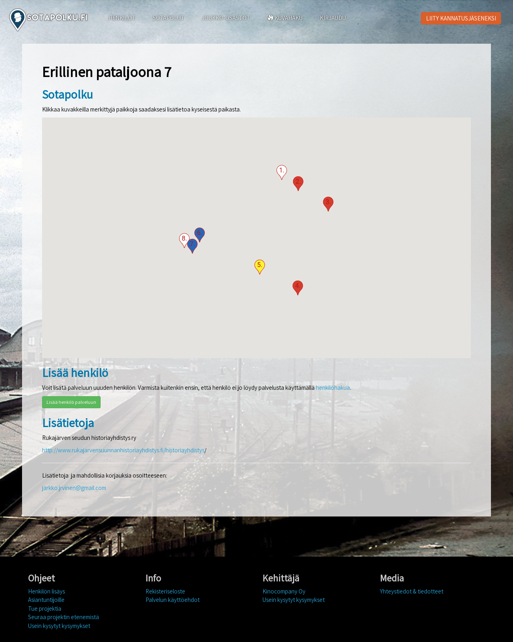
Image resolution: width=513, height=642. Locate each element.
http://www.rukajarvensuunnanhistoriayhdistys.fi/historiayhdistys (123, 450)
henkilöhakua (333, 387)
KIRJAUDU (333, 18)
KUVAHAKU (285, 18)
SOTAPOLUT (168, 18)
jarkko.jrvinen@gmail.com (74, 488)
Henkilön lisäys (46, 591)
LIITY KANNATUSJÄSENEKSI (461, 18)
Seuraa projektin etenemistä (63, 617)
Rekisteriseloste (165, 591)
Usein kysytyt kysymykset (59, 626)
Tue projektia (44, 608)
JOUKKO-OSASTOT (226, 18)
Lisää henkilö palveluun (71, 402)
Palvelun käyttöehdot (172, 600)
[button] (282, 172)
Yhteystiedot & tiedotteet (411, 591)
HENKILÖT (121, 18)
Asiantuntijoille (46, 600)
